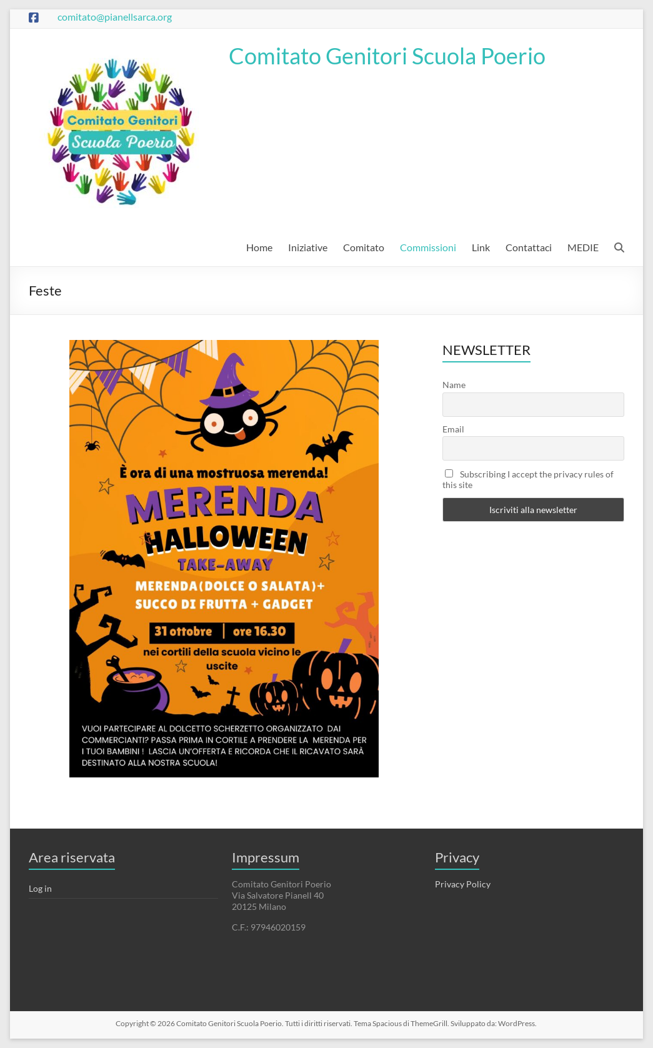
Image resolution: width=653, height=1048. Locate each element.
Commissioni (428, 247)
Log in (40, 888)
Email (453, 429)
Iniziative (307, 247)
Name (454, 384)
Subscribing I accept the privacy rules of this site (528, 479)
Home (259, 247)
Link (481, 247)
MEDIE (583, 247)
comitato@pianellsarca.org (114, 16)
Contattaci (529, 247)
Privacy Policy (463, 884)
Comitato (363, 247)
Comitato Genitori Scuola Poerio (387, 55)
